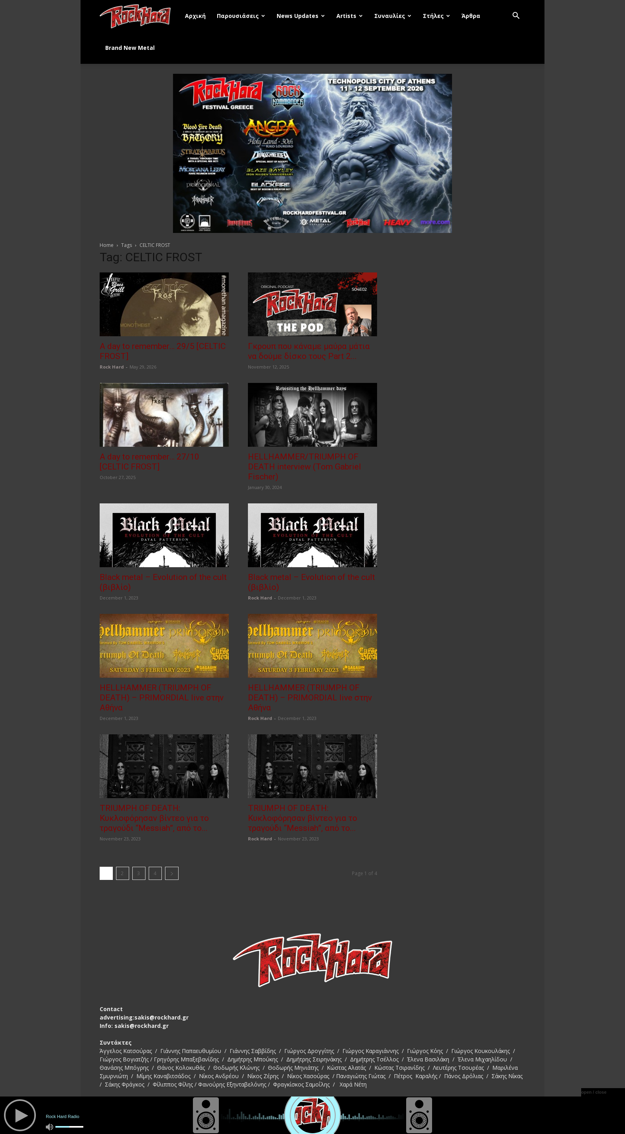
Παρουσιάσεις (241, 16)
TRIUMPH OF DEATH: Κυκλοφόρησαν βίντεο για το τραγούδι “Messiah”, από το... (154, 818)
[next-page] (172, 873)
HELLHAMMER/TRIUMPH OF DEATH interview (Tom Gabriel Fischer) (304, 466)
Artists (349, 16)
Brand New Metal (130, 47)
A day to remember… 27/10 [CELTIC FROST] (149, 461)
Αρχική (195, 16)
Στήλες (436, 16)
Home (107, 245)
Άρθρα (471, 16)
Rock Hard (112, 367)
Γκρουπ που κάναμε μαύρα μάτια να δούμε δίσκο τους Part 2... (309, 351)
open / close (594, 1092)
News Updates (301, 16)
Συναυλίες (392, 16)
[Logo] (139, 16)
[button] (515, 16)
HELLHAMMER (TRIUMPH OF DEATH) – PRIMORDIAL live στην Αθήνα (162, 697)
